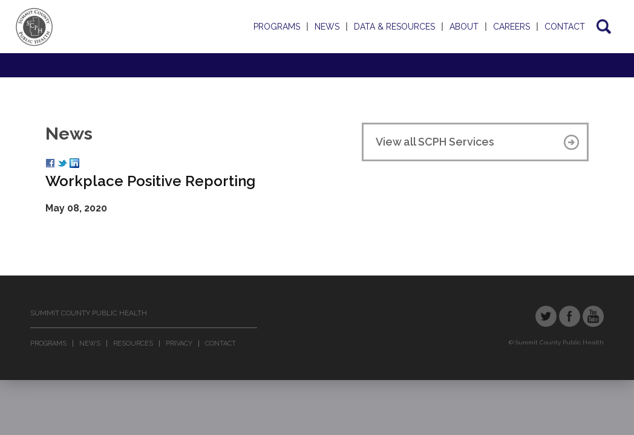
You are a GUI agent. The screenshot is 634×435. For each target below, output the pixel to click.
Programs (276, 26)
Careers (511, 26)
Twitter (546, 316)
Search (603, 26)
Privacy (179, 343)
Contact (564, 26)
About (464, 26)
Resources (133, 343)
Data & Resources (394, 26)
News (327, 26)
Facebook (569, 316)
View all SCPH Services (435, 141)
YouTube (593, 316)
